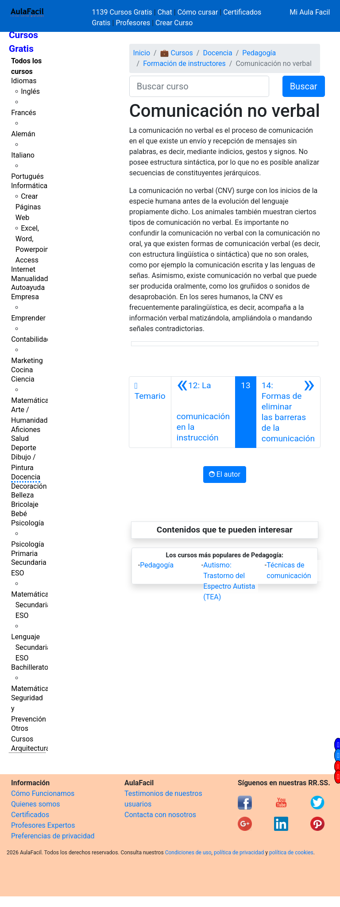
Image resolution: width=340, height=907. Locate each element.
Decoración (29, 486)
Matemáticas (32, 400)
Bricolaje (25, 504)
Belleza (22, 495)
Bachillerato (29, 667)
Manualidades (33, 278)
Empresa (25, 297)
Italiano (23, 155)
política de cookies (291, 852)
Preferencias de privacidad (53, 836)
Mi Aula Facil (310, 12)
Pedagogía (259, 53)
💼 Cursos (176, 53)
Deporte (23, 448)
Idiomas (23, 81)
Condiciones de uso (188, 852)
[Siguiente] (288, 412)
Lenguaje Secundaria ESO (30, 647)
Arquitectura (30, 748)
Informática (29, 185)
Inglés (30, 91)
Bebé (19, 513)
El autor (224, 474)
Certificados (30, 815)
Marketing (26, 360)
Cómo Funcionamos (42, 793)
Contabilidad (31, 339)
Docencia (25, 477)
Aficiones (25, 429)
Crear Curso (174, 23)
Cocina (22, 370)
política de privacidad (239, 852)
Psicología (27, 523)
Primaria (24, 553)
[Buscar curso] (199, 86)
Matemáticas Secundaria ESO (32, 605)
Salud (20, 438)
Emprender (28, 318)
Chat (165, 12)
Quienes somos (35, 804)
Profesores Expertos (43, 825)
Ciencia (23, 379)
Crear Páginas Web (28, 207)
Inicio (141, 53)
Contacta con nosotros (160, 815)
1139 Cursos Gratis (123, 12)
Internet (23, 269)
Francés (23, 112)
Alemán (23, 134)
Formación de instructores (184, 63)
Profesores (133, 23)
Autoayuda (28, 287)
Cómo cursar (198, 12)
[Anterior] (203, 412)
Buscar (303, 86)
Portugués (27, 176)
